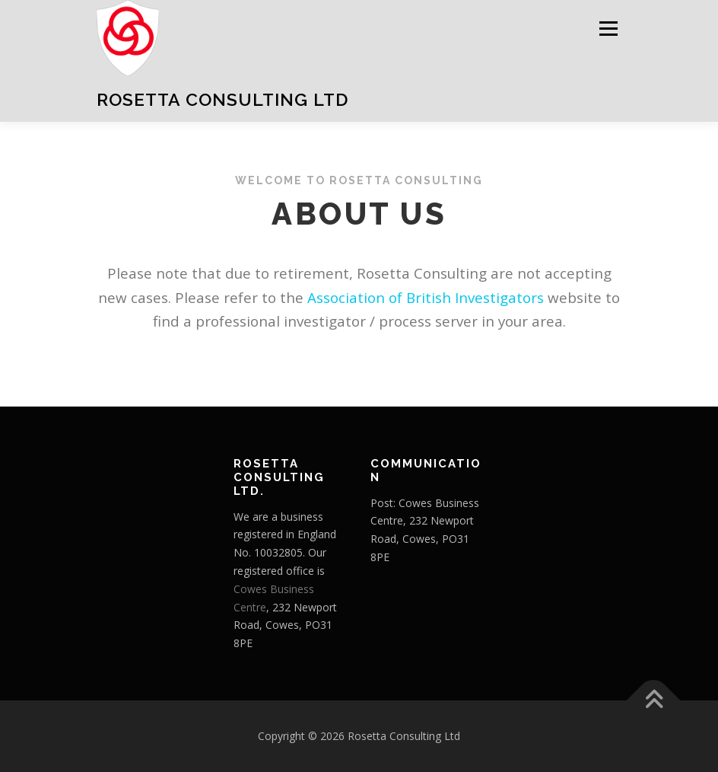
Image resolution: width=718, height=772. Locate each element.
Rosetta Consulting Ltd (222, 99)
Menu (608, 28)
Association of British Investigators (425, 297)
